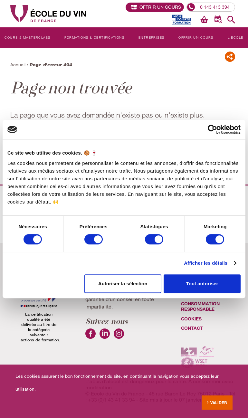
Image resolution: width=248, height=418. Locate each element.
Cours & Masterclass (27, 37)
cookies (191, 318)
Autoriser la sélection (123, 283)
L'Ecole (235, 37)
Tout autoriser (202, 283)
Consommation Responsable (200, 306)
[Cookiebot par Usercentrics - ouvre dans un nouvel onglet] (212, 129)
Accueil (17, 64)
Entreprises (151, 37)
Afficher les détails (205, 263)
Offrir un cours (196, 37)
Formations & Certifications (94, 37)
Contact (192, 328)
